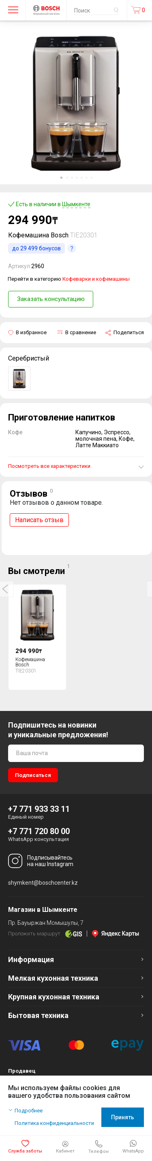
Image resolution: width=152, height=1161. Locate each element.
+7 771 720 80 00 (39, 831)
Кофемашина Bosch (30, 662)
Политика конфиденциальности (54, 1123)
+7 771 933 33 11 (39, 809)
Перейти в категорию (69, 279)
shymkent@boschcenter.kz (43, 882)
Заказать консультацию (51, 299)
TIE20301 (84, 235)
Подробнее (29, 1111)
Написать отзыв (39, 520)
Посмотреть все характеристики (49, 466)
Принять (122, 1117)
